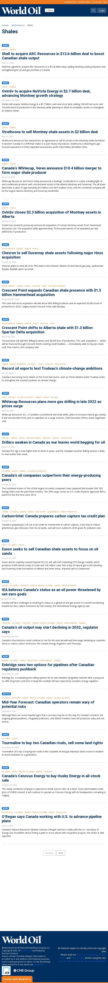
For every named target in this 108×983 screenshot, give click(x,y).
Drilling (12, 397)
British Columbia (45, 585)
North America (18, 25)
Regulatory (40, 512)
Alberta (5, 164)
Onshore (36, 286)
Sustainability (53, 512)
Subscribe (84, 2)
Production (60, 364)
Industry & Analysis (56, 286)
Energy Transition (18, 364)
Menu (49, 10)
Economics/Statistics (36, 471)
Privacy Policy (77, 957)
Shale (44, 286)
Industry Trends (33, 438)
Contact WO (100, 2)
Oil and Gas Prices (25, 397)
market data (26, 950)
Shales (5, 49)
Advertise (70, 2)
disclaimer (38, 964)
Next (60, 852)
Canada (5, 25)
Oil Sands (32, 364)
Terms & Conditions (87, 954)
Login (102, 10)
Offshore (24, 585)
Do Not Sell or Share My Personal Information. (82, 961)
